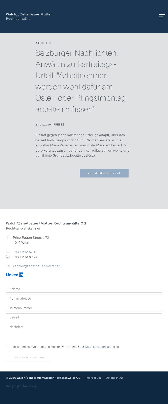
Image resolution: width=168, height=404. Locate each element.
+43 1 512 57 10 (25, 251)
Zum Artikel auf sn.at (104, 173)
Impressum (93, 378)
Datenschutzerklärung (100, 347)
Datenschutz (114, 378)
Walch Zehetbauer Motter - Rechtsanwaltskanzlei (29, 16)
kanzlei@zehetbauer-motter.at (36, 266)
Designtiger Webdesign (22, 386)
